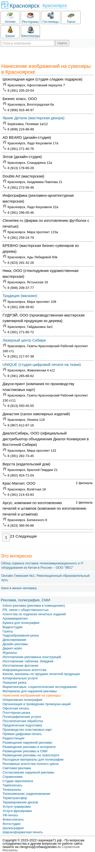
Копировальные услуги (20, 678)
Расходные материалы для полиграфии (33, 759)
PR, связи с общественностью (26, 610)
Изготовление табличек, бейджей (28, 661)
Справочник (71, 847)
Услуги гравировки (17, 806)
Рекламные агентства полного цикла (31, 764)
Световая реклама (17, 768)
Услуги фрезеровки (17, 811)
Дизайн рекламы (15, 644)
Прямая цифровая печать (22, 734)
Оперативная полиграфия (22, 700)
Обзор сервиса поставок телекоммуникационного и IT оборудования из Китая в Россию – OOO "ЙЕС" (42, 565)
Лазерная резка (14, 682)
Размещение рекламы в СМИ (25, 751)
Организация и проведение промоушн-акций (37, 704)
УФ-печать (10, 815)
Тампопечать (12, 785)
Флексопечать (13, 819)
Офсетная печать (16, 708)
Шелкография (13, 828)
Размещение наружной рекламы (27, 742)
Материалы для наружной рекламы (30, 691)
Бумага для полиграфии (21, 623)
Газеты (8, 631)
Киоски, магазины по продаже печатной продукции (41, 674)
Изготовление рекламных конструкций (32, 657)
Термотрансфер (15, 798)
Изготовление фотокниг (21, 665)
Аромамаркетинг (15, 618)
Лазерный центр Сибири (24, 340)
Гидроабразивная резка (21, 635)
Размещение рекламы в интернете (29, 747)
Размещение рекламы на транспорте (31, 755)
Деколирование (14, 640)
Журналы (10, 653)
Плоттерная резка (16, 713)
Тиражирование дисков (20, 802)
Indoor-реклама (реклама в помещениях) (34, 605)
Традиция (20, 295)
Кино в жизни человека (18, 588)
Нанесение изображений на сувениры (32, 695)
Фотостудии (12, 824)
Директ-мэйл (12, 648)
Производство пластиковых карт (27, 729)
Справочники (13, 777)
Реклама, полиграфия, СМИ (25, 600)
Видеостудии (13, 627)
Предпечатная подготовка (22, 725)
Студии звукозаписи (18, 781)
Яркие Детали (33, 118)
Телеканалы (12, 789)
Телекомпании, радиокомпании (26, 794)
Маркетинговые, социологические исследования (40, 687)
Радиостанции (13, 738)
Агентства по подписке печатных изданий (34, 614)
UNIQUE (42, 364)
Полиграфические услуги (22, 717)
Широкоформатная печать (23, 832)
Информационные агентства (24, 670)
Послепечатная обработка (23, 721)
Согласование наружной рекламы (28, 772)
